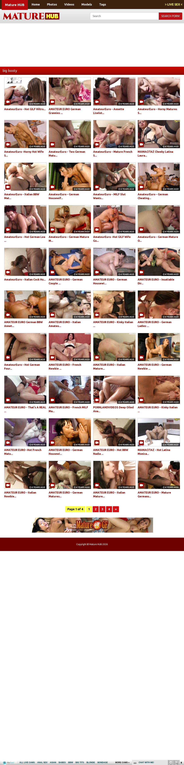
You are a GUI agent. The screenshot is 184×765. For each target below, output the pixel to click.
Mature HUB (14, 5)
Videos (69, 4)
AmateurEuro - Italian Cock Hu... (25, 279)
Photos (52, 4)
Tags (102, 4)
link (181, 713)
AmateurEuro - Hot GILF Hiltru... (25, 109)
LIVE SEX (173, 4)
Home (36, 4)
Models (86, 4)
